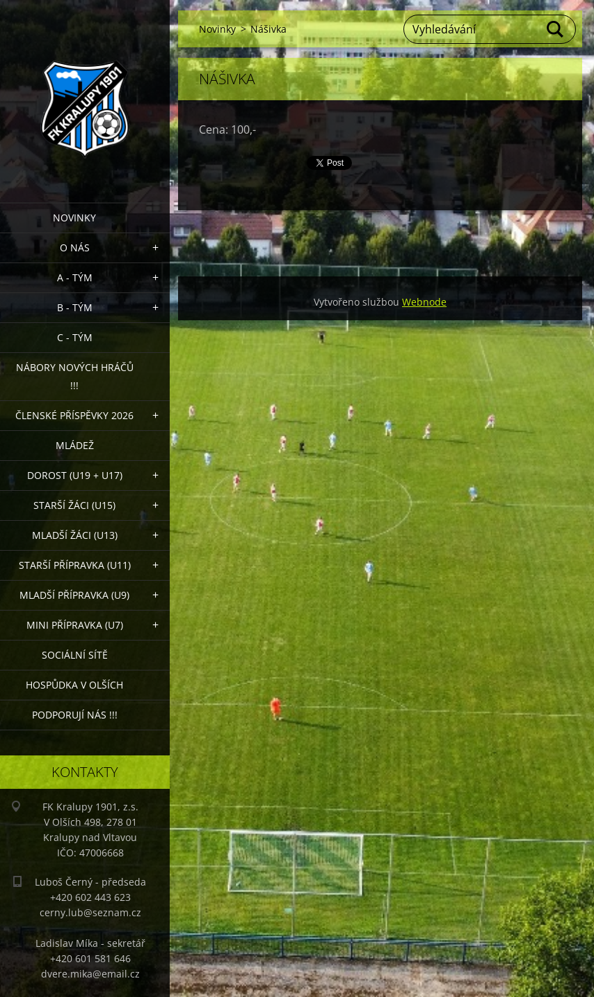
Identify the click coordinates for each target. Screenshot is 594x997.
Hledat (556, 29)
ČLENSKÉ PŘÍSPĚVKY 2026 (74, 415)
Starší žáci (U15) (74, 505)
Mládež (75, 445)
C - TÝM (75, 337)
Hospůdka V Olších (74, 684)
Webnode (424, 301)
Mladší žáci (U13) (75, 535)
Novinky (74, 217)
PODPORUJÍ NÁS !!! (75, 714)
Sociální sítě (75, 654)
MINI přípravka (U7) (74, 624)
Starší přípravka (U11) (75, 565)
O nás (75, 247)
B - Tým (75, 307)
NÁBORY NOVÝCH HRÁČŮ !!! (75, 376)
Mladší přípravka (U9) (74, 595)
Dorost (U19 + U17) (74, 475)
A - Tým (75, 277)
